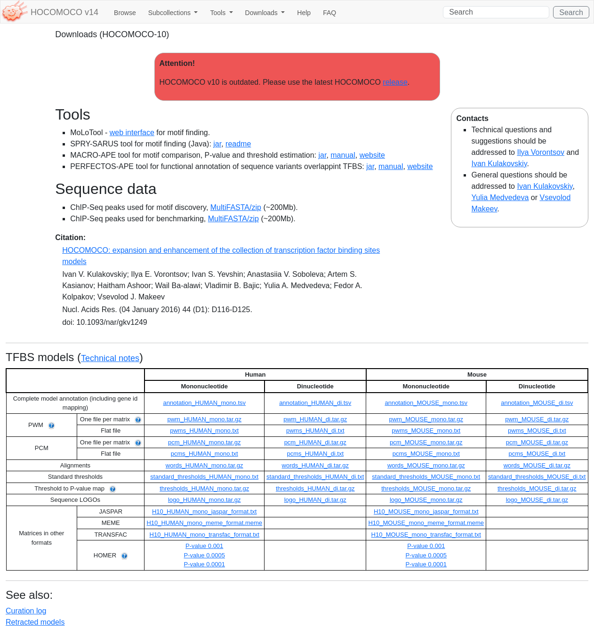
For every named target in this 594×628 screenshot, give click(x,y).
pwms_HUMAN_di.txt (315, 430)
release (395, 82)
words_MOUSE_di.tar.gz (537, 465)
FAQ (329, 12)
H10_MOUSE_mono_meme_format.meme (426, 522)
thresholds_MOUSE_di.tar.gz (537, 488)
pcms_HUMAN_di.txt (315, 453)
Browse (125, 12)
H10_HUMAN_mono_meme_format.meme (204, 522)
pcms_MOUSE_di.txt (536, 453)
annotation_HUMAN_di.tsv (315, 402)
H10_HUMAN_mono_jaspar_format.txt (204, 511)
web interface (132, 133)
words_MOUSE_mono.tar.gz (426, 465)
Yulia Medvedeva (500, 197)
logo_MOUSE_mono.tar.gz (426, 499)
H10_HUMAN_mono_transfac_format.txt (204, 534)
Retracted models (35, 622)
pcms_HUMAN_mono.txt (204, 453)
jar (217, 144)
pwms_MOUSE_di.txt (537, 430)
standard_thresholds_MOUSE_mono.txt (426, 476)
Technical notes (110, 358)
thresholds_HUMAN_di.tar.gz (315, 488)
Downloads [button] (262, 12)
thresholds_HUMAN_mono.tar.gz (204, 488)
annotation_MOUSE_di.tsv (537, 402)
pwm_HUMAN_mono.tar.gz (204, 419)
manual (342, 155)
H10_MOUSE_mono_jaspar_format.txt (426, 511)
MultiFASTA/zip (235, 207)
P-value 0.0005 (204, 555)
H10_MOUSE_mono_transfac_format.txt (426, 534)
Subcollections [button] (170, 12)
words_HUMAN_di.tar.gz (315, 465)
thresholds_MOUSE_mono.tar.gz (426, 488)
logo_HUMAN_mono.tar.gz (204, 499)
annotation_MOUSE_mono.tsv (426, 402)
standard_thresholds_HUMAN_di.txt (315, 476)
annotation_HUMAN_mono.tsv (204, 402)
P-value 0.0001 (204, 564)
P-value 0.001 (204, 545)
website (372, 155)
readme (238, 144)
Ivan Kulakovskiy (499, 164)
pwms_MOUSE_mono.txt (426, 430)
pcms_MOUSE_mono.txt (426, 453)
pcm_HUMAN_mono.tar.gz (204, 442)
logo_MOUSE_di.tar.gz (537, 499)
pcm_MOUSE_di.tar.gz (537, 442)
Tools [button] (218, 12)
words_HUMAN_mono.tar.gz (204, 465)
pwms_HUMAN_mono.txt (204, 430)
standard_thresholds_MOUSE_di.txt (537, 476)
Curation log (26, 611)
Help (304, 12)
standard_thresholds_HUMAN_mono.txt (204, 476)
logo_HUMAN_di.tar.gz (315, 499)
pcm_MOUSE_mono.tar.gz (426, 442)
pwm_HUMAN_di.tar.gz (315, 419)
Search (571, 12)
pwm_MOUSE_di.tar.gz (537, 419)
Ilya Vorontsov (540, 152)
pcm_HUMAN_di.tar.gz (315, 442)
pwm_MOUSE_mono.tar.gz (426, 419)
